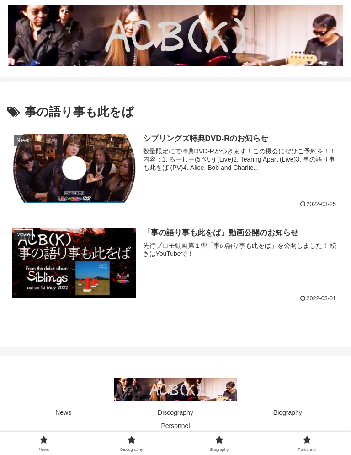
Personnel (175, 425)
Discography (175, 412)
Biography (287, 412)
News (63, 412)
